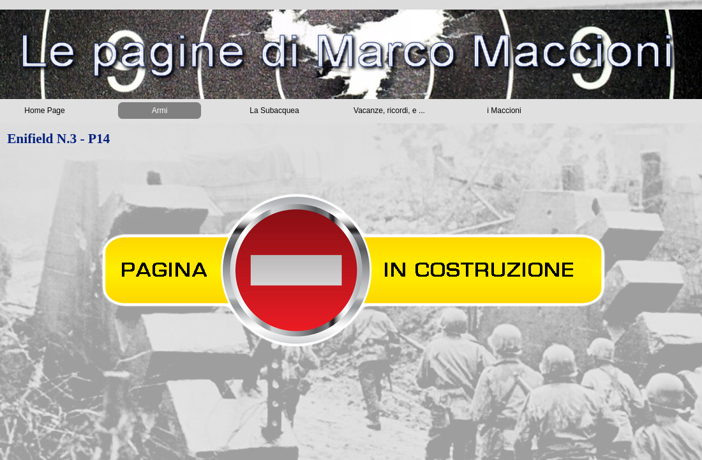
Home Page (44, 110)
